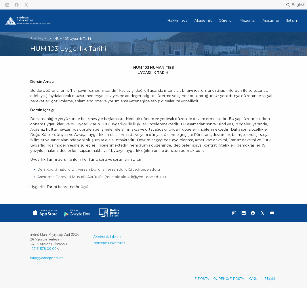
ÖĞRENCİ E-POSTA (228, 279)
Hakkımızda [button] (177, 20)
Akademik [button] (203, 20)
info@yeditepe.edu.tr (46, 258)
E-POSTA (201, 279)
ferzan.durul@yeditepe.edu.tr (133, 169)
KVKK (252, 279)
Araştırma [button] (271, 20)
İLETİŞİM (268, 279)
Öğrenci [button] (226, 20)
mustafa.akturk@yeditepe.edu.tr (135, 177)
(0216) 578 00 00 (45, 249)
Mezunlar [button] (248, 20)
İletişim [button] (292, 20)
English (298, 5)
